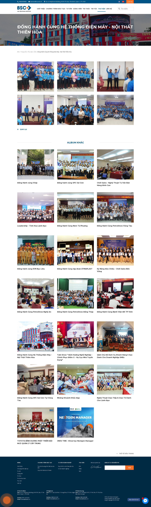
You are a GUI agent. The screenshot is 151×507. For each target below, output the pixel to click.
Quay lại (22, 129)
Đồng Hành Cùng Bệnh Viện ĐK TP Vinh (115, 312)
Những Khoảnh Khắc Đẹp (68, 398)
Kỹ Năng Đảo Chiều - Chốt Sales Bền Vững (113, 270)
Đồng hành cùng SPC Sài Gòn (70, 183)
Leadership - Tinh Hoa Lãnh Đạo (31, 226)
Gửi (129, 468)
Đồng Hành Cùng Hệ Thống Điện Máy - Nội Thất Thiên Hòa (54, 52)
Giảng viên (77, 9)
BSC (18, 52)
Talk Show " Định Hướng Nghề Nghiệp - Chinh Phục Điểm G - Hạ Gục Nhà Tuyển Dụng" (75, 357)
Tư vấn (69, 9)
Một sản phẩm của (95, 462)
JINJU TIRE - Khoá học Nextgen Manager (75, 441)
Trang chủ (24, 52)
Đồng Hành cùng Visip (27, 183)
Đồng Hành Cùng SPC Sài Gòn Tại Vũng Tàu (35, 399)
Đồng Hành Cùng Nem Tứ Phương (72, 226)
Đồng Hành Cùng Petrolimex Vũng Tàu (114, 226)
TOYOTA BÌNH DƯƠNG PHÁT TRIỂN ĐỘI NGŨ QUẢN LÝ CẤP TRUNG (34, 442)
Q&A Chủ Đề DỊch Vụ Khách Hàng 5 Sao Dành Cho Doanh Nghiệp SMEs (114, 356)
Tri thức (86, 9)
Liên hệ (130, 2)
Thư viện (101, 9)
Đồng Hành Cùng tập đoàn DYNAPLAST (74, 269)
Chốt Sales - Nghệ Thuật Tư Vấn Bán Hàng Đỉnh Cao (113, 184)
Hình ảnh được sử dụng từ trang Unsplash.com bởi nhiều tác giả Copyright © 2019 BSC (112, 498)
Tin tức (94, 9)
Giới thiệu (41, 9)
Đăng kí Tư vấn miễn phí (112, 462)
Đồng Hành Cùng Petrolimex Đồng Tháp (75, 312)
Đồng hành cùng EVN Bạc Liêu (31, 269)
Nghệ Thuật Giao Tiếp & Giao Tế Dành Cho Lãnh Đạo (114, 399)
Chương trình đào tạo (55, 9)
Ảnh (35, 52)
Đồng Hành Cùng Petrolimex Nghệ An (34, 312)
